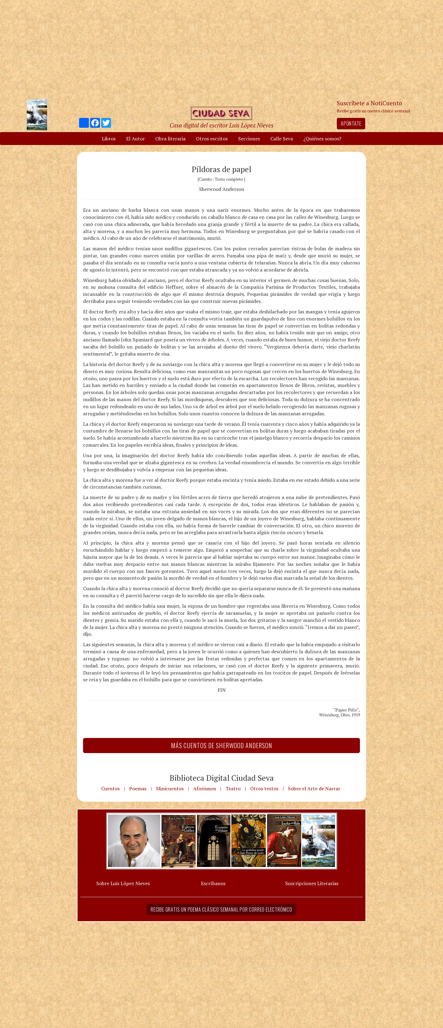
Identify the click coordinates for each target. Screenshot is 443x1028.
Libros (109, 138)
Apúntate (351, 123)
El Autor (135, 138)
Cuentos (110, 788)
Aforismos (204, 788)
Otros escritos (212, 138)
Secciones (249, 138)
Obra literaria (170, 138)
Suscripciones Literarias (311, 883)
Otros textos (264, 788)
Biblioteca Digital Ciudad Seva (222, 777)
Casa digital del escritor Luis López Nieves (221, 125)
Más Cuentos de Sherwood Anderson (221, 745)
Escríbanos (213, 883)
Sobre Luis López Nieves (123, 883)
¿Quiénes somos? (322, 138)
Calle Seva (281, 138)
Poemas (137, 788)
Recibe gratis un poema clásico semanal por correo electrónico (221, 909)
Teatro (233, 788)
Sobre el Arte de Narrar (314, 788)
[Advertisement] (221, 49)
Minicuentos (170, 788)
